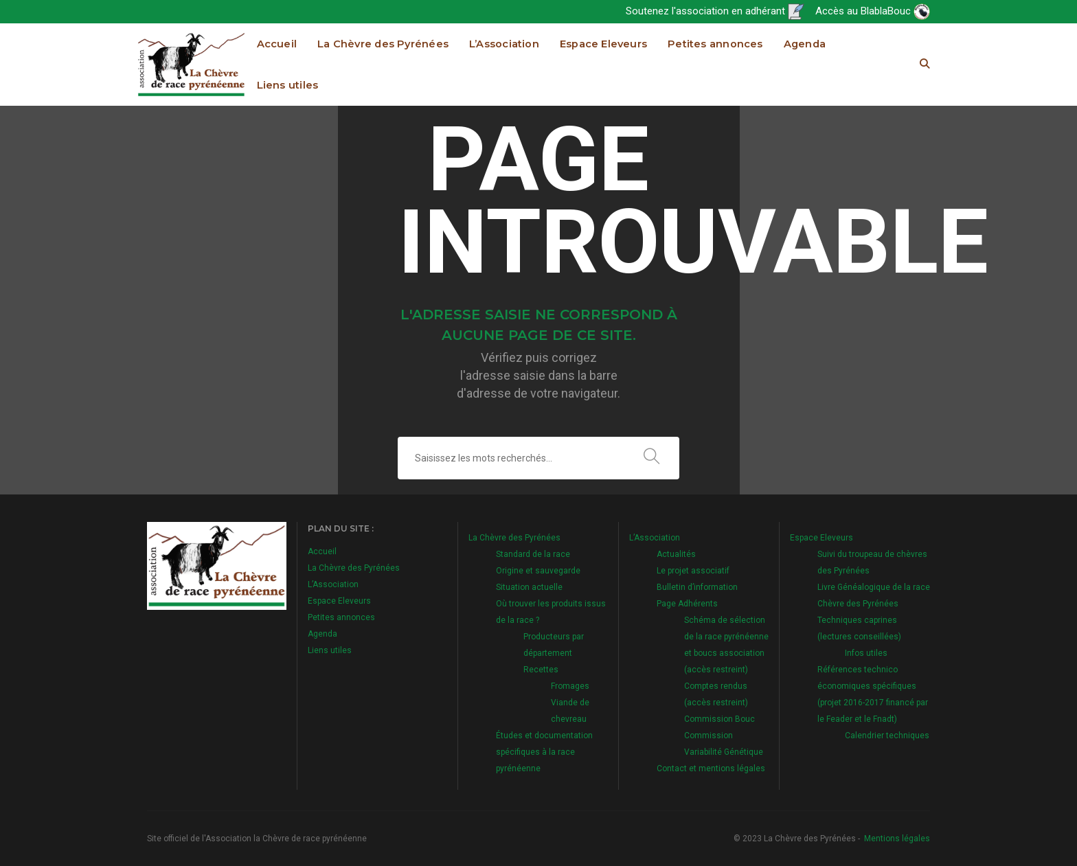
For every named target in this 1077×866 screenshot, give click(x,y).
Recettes (540, 669)
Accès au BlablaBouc (872, 11)
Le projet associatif (693, 571)
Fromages (570, 686)
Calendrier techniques (887, 735)
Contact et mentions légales (711, 768)
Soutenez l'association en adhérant (715, 11)
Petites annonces (715, 44)
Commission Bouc (719, 719)
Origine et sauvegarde (538, 571)
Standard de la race (533, 554)
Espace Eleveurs (603, 44)
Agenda (805, 44)
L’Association (504, 44)
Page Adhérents (687, 603)
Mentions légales (897, 838)
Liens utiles (288, 85)
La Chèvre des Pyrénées (383, 44)
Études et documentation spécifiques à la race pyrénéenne (544, 752)
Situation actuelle (529, 587)
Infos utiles (866, 653)
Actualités (676, 554)
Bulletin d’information (697, 587)
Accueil (277, 44)
